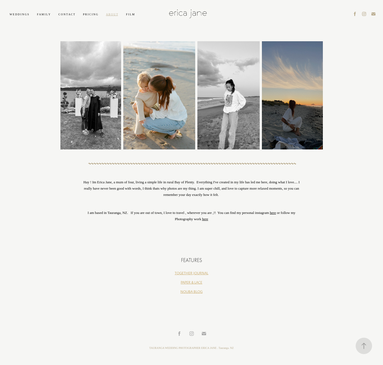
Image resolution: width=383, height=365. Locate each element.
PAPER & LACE (191, 282)
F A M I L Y (43, 14)
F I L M (130, 14)
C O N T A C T (67, 14)
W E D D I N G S (19, 14)
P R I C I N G (90, 14)
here (273, 213)
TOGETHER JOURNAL (191, 273)
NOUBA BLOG (191, 291)
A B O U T (112, 14)
